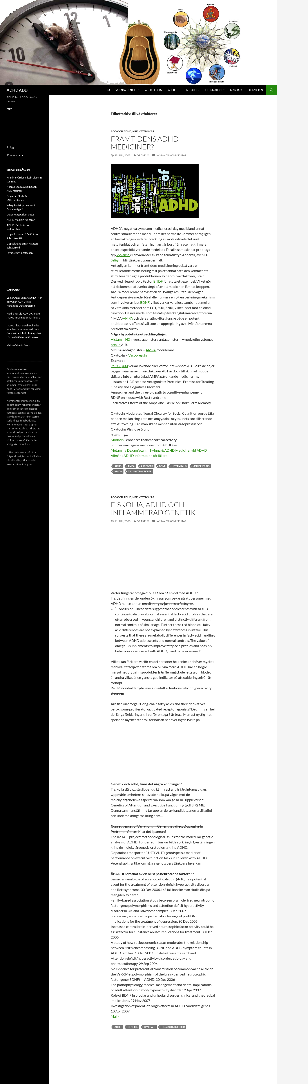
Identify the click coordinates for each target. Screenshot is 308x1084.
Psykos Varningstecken (20, 252)
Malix (115, 1016)
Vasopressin (137, 355)
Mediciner (192, 89)
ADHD (117, 466)
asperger (147, 466)
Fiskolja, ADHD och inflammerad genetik (153, 508)
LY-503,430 (119, 366)
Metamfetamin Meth (18, 345)
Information (213, 89)
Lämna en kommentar (171, 155)
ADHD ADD (17, 90)
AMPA (128, 318)
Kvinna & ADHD (162, 450)
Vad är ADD (13, 297)
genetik (133, 1026)
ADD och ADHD (121, 131)
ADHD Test (174, 89)
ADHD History (153, 89)
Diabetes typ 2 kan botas (20, 214)
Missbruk (236, 89)
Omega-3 (149, 1026)
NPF (135, 131)
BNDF (158, 281)
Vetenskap (146, 131)
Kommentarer (15, 155)
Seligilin (117, 260)
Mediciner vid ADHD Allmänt (23, 313)
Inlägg (10, 147)
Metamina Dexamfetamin (130, 450)
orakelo (143, 155)
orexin (116, 344)
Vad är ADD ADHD (126, 89)
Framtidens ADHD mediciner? (145, 142)
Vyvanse (123, 255)
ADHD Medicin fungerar (21, 219)
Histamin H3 (120, 339)
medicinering (201, 466)
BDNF (144, 302)
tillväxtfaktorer (140, 471)
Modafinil (118, 440)
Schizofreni (255, 89)
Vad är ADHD (28, 297)
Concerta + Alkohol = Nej (21, 333)
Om (108, 89)
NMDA (118, 471)
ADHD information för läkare (145, 455)
